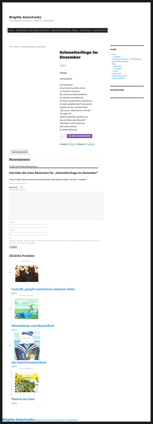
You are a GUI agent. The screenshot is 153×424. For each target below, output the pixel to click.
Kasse (116, 71)
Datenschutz (85, 30)
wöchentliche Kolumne (61, 30)
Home (11, 30)
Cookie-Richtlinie (100, 30)
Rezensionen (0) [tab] (19, 152)
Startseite (117, 57)
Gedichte (91, 144)
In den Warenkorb (80, 136)
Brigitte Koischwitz (25, 17)
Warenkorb (118, 69)
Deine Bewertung (18, 183)
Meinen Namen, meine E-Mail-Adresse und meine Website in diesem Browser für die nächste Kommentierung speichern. (54, 242)
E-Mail (12, 230)
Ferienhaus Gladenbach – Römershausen (126, 59)
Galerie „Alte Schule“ (119, 76)
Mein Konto (118, 66)
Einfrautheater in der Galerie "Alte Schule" (32, 30)
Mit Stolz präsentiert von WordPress (62, 420)
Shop (75, 30)
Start (11, 47)
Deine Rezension (18, 190)
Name (12, 222)
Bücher (17, 47)
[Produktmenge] (63, 136)
